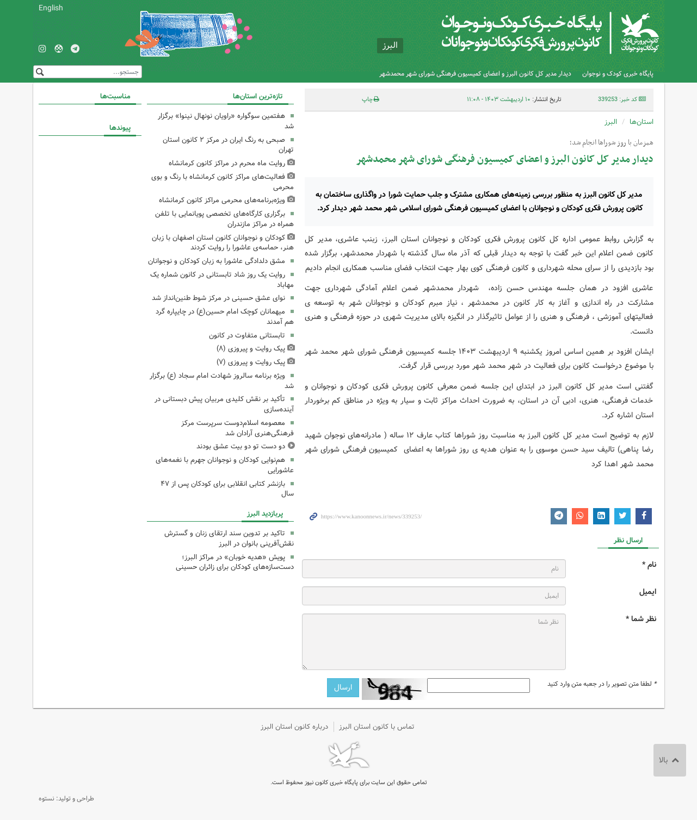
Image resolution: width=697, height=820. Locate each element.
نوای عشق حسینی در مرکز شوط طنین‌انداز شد (218, 298)
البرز (611, 122)
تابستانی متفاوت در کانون (247, 335)
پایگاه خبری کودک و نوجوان (617, 73)
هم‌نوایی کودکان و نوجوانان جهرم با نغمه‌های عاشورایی (225, 465)
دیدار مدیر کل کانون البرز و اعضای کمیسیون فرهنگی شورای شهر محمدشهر (475, 73)
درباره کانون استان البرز (294, 727)
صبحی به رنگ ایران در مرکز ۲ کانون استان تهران (228, 145)
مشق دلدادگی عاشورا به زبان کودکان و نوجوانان (216, 261)
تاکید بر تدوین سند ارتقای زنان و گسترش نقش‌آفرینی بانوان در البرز (229, 538)
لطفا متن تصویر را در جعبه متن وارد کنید (601, 684)
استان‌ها (641, 122)
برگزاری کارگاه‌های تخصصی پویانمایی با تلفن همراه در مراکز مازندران (224, 219)
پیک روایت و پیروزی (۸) (251, 348)
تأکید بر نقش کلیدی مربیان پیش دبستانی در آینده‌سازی (224, 404)
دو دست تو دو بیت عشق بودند (240, 446)
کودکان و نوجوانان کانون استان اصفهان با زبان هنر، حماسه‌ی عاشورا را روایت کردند (223, 243)
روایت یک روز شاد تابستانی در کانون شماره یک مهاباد (222, 280)
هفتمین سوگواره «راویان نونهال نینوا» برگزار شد (226, 121)
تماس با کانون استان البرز (377, 727)
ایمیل (647, 592)
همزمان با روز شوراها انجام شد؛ (611, 143)
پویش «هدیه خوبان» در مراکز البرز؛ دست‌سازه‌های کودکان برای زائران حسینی (235, 562)
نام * (649, 565)
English (51, 8)
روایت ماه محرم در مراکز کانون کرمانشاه (227, 163)
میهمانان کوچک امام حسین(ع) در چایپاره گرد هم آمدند (225, 316)
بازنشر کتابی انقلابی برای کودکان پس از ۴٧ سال (227, 489)
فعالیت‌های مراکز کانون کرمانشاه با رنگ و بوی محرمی (222, 182)
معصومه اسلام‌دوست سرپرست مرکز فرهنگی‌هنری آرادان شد (237, 428)
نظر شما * (641, 619)
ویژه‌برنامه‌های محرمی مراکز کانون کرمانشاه (222, 200)
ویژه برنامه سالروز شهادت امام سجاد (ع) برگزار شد (222, 381)
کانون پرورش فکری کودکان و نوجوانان (530, 32)
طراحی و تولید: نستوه (66, 798)
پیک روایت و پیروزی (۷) (251, 362)
